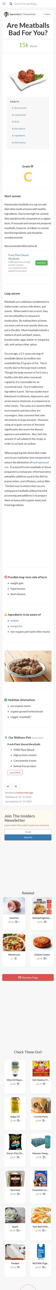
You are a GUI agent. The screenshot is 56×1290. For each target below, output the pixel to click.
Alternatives (20, 142)
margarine (16, 626)
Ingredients (19, 135)
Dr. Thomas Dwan (27, 14)
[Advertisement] (28, 539)
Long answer (20, 115)
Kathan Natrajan (24, 792)
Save (47, 14)
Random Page (28, 967)
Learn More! (15, 772)
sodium (14, 620)
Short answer (20, 108)
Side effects (20, 128)
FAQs (16, 121)
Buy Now (41, 263)
